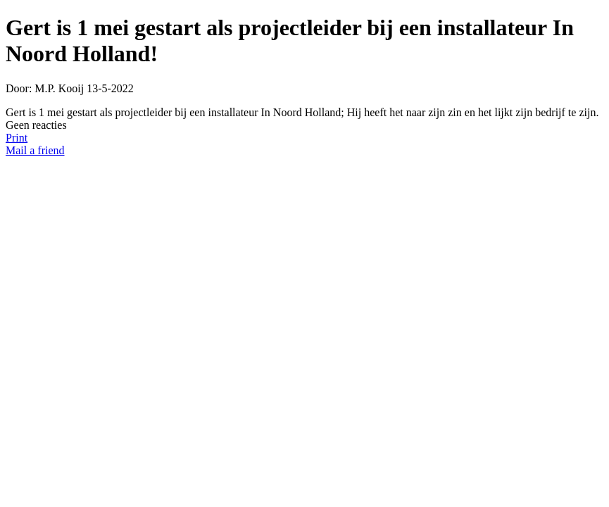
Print (16, 138)
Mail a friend (35, 150)
